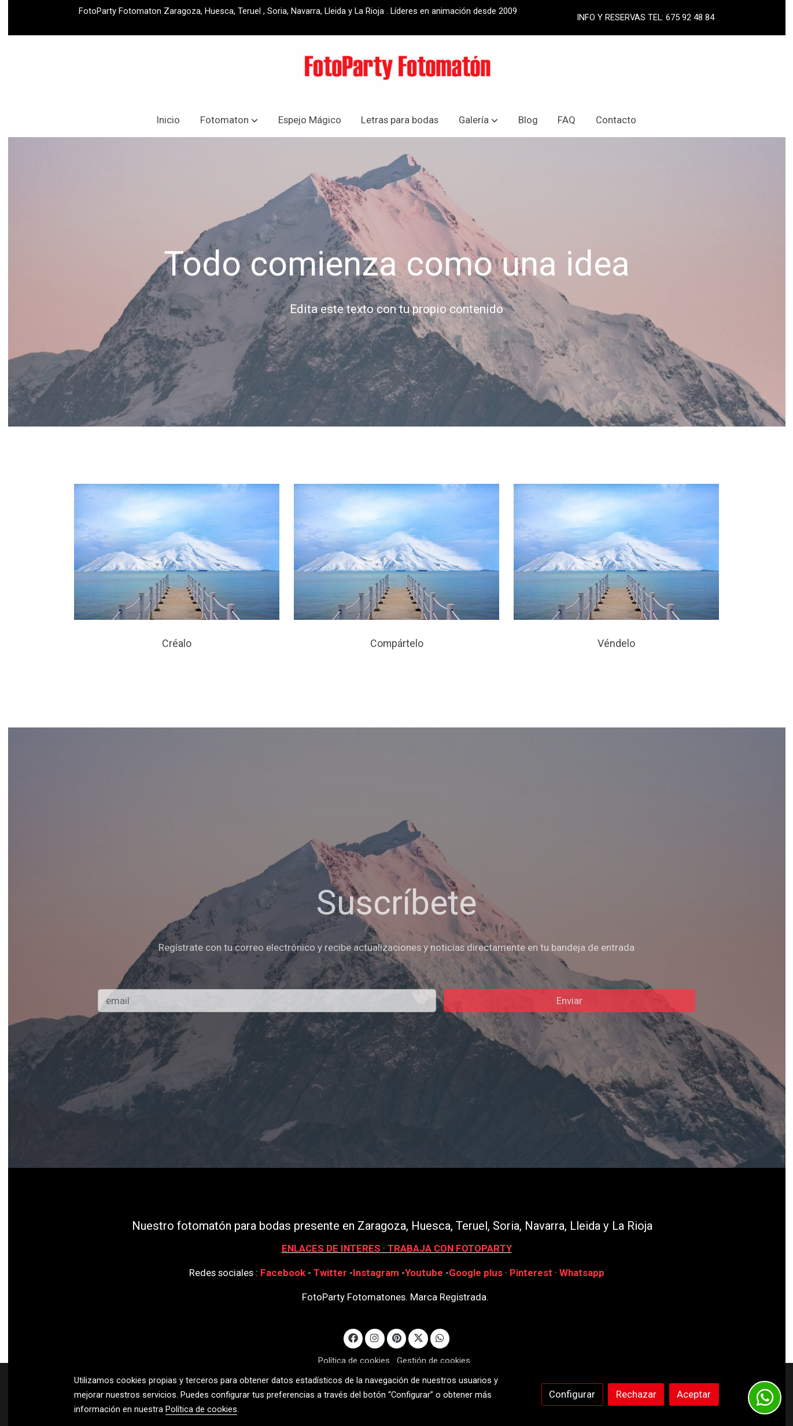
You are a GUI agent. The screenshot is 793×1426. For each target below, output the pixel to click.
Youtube (424, 1272)
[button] (229, 120)
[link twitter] (418, 1337)
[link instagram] (375, 1337)
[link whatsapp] (440, 1337)
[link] (397, 69)
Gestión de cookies (433, 1360)
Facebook (282, 1272)
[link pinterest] (396, 1337)
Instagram (377, 1272)
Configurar (572, 1394)
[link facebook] (353, 1337)
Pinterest (531, 1272)
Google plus (476, 1272)
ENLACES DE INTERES (331, 1248)
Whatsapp (581, 1272)
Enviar (569, 1000)
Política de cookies (354, 1360)
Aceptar (694, 1394)
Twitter (331, 1272)
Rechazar (636, 1394)
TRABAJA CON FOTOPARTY (450, 1248)
